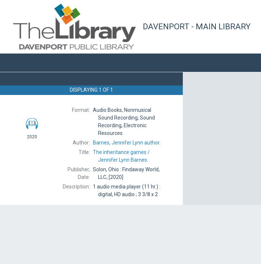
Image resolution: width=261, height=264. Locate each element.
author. (126, 143)
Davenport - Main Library (197, 26)
